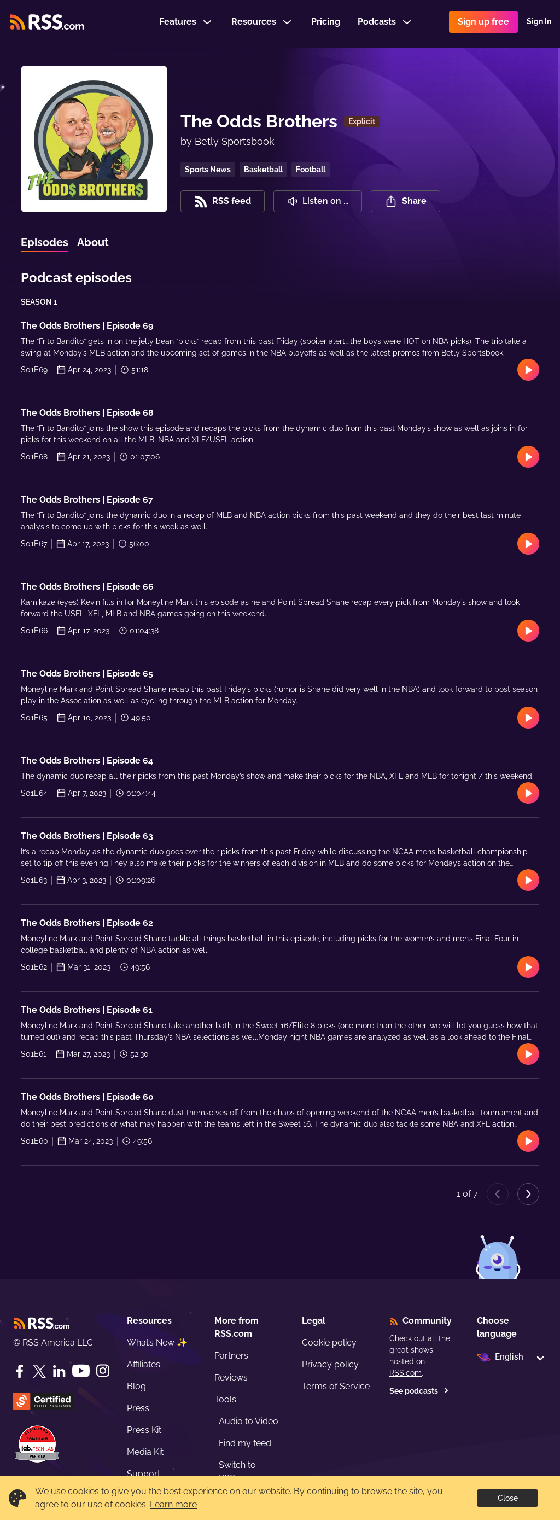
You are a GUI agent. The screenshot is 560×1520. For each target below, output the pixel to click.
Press (138, 1408)
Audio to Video (248, 1421)
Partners (231, 1355)
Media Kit (145, 1452)
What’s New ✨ (157, 1342)
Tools (225, 1399)
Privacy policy (330, 1364)
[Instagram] (102, 1370)
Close (508, 1498)
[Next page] (528, 1194)
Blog (136, 1386)
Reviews (231, 1377)
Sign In (539, 24)
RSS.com (405, 1372)
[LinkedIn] (59, 1371)
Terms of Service (336, 1386)
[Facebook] (19, 1371)
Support (143, 1474)
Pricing (325, 24)
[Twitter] (39, 1371)
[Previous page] (498, 1194)
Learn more (173, 1504)
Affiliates (143, 1364)
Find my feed (245, 1443)
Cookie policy (329, 1342)
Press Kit (144, 1430)
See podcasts (419, 1391)
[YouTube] (81, 1370)
